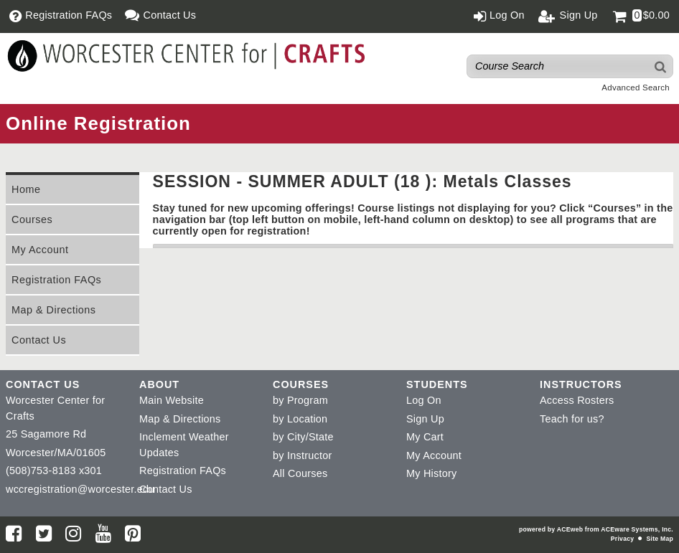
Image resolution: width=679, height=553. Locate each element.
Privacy (622, 538)
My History (431, 473)
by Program (300, 400)
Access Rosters (577, 400)
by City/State (303, 437)
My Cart (425, 437)
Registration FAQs (56, 279)
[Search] (661, 66)
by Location (300, 419)
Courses (31, 219)
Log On (423, 400)
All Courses (300, 473)
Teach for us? (572, 419)
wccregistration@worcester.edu (80, 489)
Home (25, 189)
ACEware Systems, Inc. (637, 529)
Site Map (660, 538)
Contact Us (38, 340)
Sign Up (425, 419)
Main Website (171, 400)
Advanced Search (635, 87)
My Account (39, 249)
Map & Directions (53, 310)
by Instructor (302, 455)
